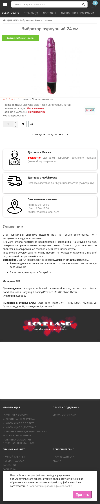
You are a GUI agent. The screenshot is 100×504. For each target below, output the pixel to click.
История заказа (13, 461)
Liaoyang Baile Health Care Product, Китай (47, 104)
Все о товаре (10, 12)
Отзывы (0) (31, 13)
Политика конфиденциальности (25, 431)
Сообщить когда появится (50, 134)
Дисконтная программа (78, 13)
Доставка (50, 13)
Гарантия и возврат (16, 414)
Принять (82, 494)
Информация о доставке (19, 427)
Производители (63, 456)
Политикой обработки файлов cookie (50, 486)
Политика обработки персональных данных (18, 441)
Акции (57, 461)
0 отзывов (23, 99)
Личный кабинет (14, 456)
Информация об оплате (18, 423)
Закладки (9, 465)
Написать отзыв (43, 99)
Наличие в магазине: (24, 112)
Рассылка (9, 469)
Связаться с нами (65, 414)
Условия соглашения (17, 435)
